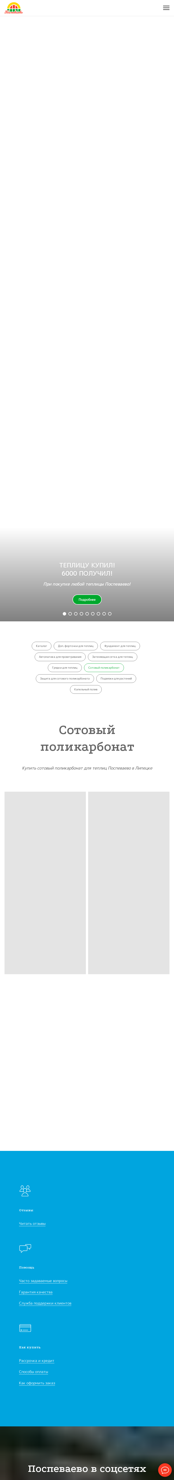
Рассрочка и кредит (36, 1360)
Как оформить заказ (37, 1382)
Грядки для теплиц (64, 668)
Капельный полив (85, 689)
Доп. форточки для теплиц (76, 646)
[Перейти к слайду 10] (109, 613)
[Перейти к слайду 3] (75, 613)
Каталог (41, 646)
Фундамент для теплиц (120, 646)
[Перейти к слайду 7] (92, 613)
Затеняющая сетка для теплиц (112, 657)
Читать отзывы (32, 1223)
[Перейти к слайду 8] (98, 613)
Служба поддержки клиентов (45, 1303)
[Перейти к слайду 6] (87, 613)
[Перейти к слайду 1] (64, 613)
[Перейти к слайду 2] (70, 613)
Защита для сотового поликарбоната (65, 678)
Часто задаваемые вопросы (43, 1280)
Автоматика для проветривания (60, 657)
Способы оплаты (33, 1371)
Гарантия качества (36, 1292)
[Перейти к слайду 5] (81, 613)
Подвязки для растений (116, 678)
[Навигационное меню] (166, 8)
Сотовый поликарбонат (104, 668)
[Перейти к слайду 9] (104, 613)
